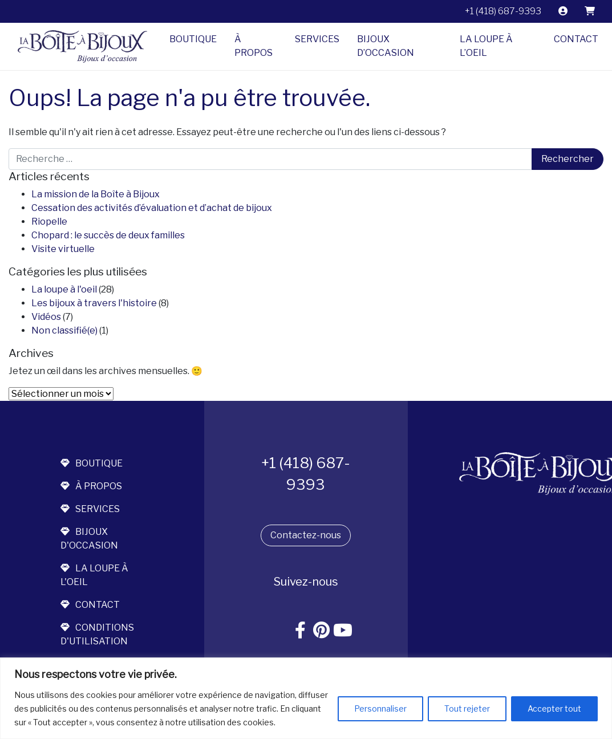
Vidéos (46, 316)
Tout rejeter (467, 708)
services (90, 509)
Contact (576, 39)
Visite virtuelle (63, 248)
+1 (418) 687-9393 (503, 11)
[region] (306, 698)
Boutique (193, 39)
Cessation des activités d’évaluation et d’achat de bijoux (151, 207)
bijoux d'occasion (89, 538)
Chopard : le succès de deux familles (108, 235)
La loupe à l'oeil (64, 289)
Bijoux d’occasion (385, 46)
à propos (91, 486)
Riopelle (49, 221)
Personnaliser (380, 708)
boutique (91, 463)
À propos (253, 46)
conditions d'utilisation (97, 634)
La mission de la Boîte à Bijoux (95, 194)
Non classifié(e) (64, 330)
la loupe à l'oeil (94, 575)
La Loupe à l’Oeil (486, 46)
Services (317, 39)
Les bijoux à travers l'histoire (94, 303)
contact (90, 604)
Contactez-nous (305, 535)
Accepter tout (554, 708)
